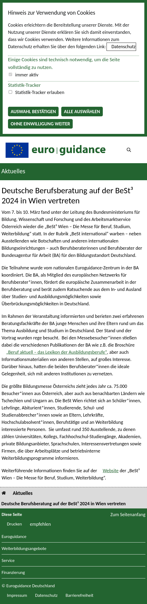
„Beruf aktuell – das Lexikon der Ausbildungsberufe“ (56, 352)
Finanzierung (13, 572)
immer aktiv (26, 75)
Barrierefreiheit (79, 595)
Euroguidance (14, 537)
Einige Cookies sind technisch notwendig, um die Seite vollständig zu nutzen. (64, 63)
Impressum (17, 595)
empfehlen (40, 524)
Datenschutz (124, 47)
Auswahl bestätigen (33, 111)
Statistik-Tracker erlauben (39, 92)
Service (8, 560)
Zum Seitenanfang (127, 514)
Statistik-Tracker (24, 85)
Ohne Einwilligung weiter (40, 124)
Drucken (14, 524)
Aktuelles (22, 493)
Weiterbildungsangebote (24, 549)
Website (111, 471)
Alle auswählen (82, 111)
